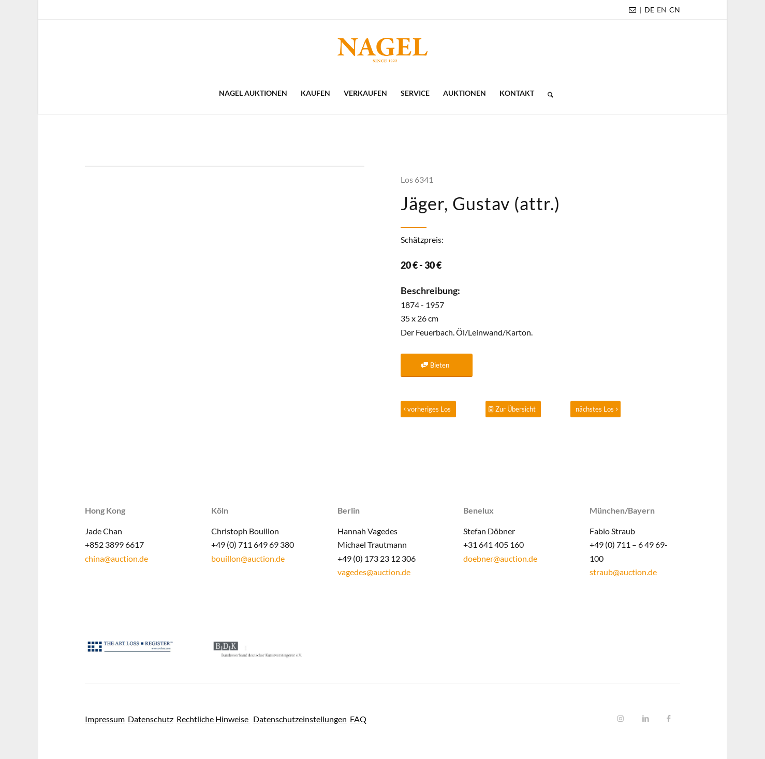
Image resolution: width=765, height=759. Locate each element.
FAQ (358, 719)
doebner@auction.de (500, 558)
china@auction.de (116, 558)
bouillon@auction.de (248, 558)
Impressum (105, 719)
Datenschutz (150, 719)
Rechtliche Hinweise (213, 719)
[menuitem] (649, 9)
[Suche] (547, 93)
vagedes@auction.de (373, 572)
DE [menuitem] (649, 9)
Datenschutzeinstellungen (300, 719)
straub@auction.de (623, 572)
